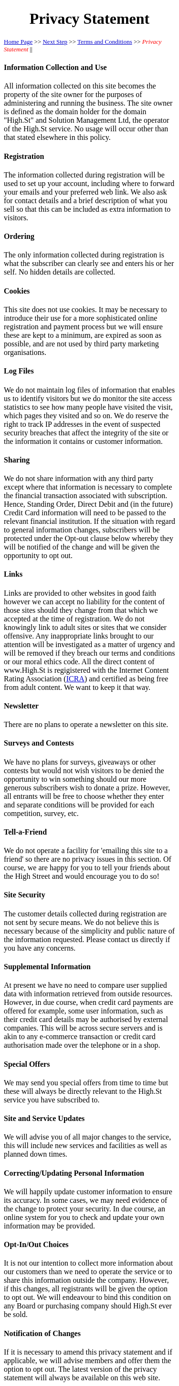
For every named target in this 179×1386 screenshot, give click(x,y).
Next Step (54, 41)
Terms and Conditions (104, 41)
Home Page (18, 41)
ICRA (75, 679)
